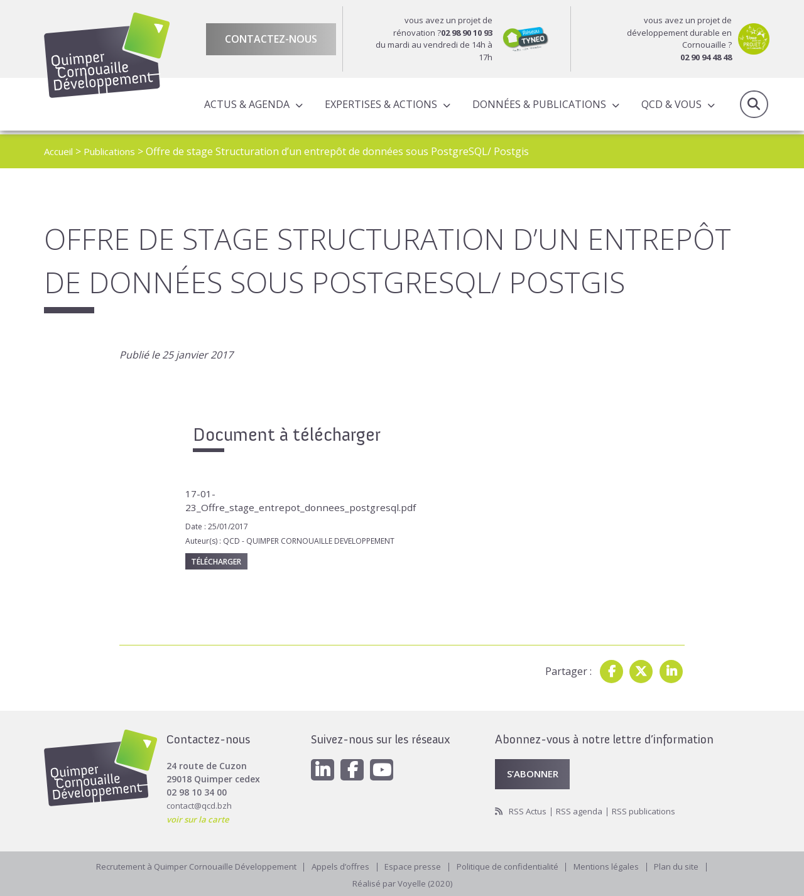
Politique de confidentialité (513, 867)
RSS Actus (529, 810)
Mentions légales (617, 867)
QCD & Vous (669, 106)
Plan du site (691, 867)
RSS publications (650, 810)
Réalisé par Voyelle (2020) (402, 883)
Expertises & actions (379, 106)
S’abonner (535, 772)
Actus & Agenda (245, 106)
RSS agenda (583, 810)
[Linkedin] (323, 768)
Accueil (60, 151)
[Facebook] (354, 768)
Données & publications (537, 106)
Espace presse (415, 867)
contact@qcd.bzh (201, 803)
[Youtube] (386, 768)
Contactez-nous (271, 39)
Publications (115, 151)
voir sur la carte (200, 816)
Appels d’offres (340, 867)
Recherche (753, 106)
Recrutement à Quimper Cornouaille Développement (187, 867)
